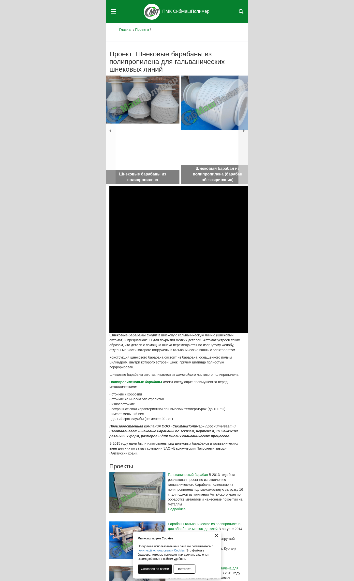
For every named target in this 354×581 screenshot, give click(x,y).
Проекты (142, 29)
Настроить (184, 569)
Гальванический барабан (188, 475)
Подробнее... (178, 509)
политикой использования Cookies (161, 550)
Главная (125, 29)
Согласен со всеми (155, 569)
